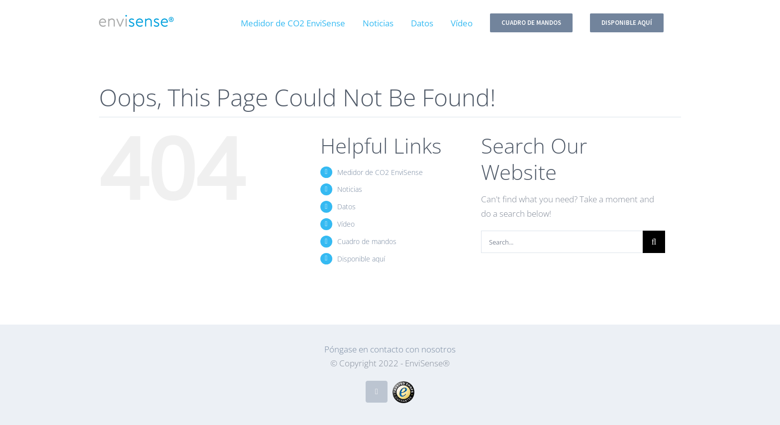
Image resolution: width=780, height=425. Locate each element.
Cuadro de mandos (366, 241)
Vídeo (346, 224)
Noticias (349, 189)
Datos (346, 206)
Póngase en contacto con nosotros (390, 349)
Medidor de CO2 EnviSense (380, 172)
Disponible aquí (361, 258)
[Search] (654, 242)
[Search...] (562, 242)
